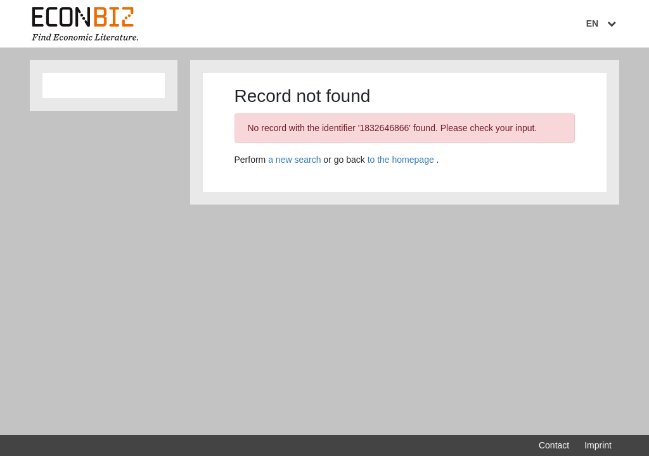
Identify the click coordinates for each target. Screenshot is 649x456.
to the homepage (401, 160)
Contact (554, 445)
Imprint (598, 445)
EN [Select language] (602, 23)
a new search (294, 160)
